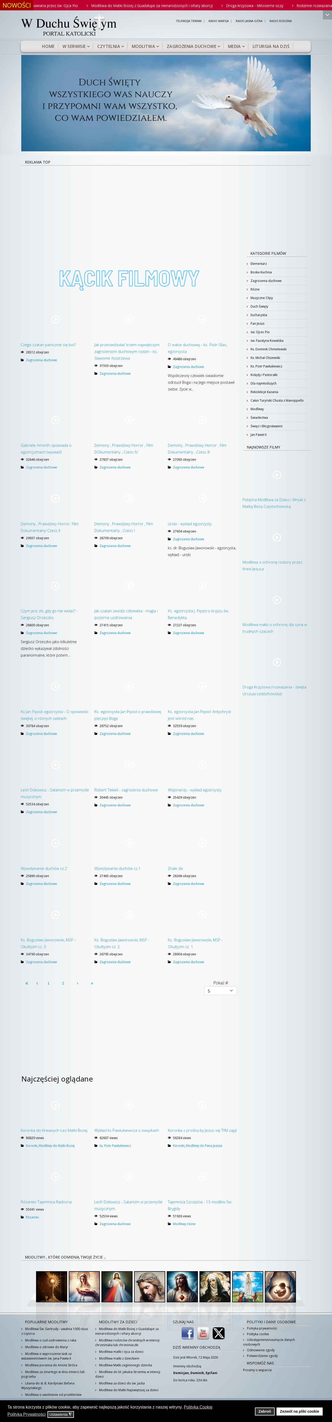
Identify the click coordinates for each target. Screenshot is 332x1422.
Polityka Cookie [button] (198, 1407)
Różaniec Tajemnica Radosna (46, 1201)
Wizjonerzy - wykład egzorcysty (195, 789)
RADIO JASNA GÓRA (249, 21)
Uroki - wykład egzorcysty (190, 523)
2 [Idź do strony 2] (63, 983)
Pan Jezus (257, 323)
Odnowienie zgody (260, 1350)
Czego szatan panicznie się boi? (48, 344)
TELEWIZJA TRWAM (189, 21)
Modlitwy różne (184, 1224)
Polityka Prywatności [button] (27, 1414)
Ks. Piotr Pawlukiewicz (266, 366)
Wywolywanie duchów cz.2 (44, 868)
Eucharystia (258, 315)
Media (234, 46)
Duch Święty (259, 306)
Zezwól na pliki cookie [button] (299, 1411)
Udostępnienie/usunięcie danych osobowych (269, 1342)
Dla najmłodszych (263, 383)
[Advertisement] (166, 204)
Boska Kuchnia (261, 272)
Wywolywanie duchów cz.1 (117, 868)
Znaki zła (175, 868)
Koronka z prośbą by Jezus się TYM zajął (202, 1130)
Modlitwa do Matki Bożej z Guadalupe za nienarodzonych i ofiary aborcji (163, 5)
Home (48, 46)
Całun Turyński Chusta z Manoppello (277, 400)
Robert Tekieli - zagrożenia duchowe (126, 789)
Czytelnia (108, 46)
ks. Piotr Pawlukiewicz (115, 1145)
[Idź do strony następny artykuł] (77, 983)
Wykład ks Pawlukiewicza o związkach (126, 1130)
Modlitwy (257, 409)
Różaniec (32, 1217)
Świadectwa (259, 417)
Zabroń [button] (264, 1411)
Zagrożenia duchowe (191, 46)
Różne (255, 289)
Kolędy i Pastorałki (264, 375)
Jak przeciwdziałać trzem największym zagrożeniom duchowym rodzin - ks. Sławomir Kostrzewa (127, 351)
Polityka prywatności (261, 1328)
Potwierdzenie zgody (262, 1356)
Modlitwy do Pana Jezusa (204, 1145)
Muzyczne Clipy (261, 298)
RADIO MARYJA (219, 21)
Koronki (31, 1145)
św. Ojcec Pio (260, 332)
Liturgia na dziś (271, 46)
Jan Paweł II (258, 434)
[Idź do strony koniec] (92, 983)
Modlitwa (143, 46)
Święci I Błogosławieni (266, 426)
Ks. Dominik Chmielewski (268, 349)
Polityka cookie (257, 1334)
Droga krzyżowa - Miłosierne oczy (266, 5)
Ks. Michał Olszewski (265, 357)
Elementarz (258, 263)
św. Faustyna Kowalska (266, 340)
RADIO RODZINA (280, 21)
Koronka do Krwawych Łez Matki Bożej (54, 1130)
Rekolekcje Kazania (264, 392)
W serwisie (74, 46)
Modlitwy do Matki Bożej (57, 1145)
